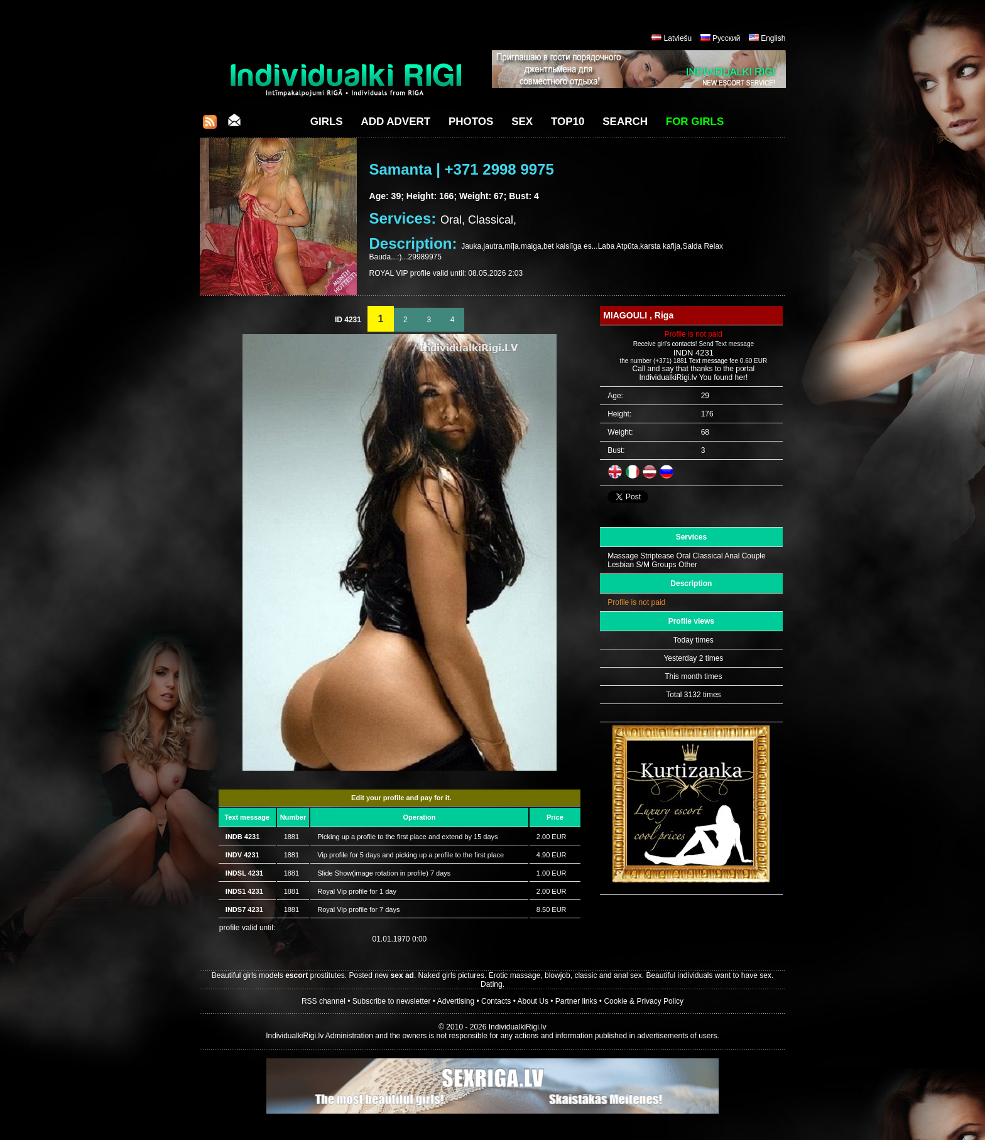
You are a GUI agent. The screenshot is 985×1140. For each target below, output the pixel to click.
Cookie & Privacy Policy (643, 1001)
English (773, 38)
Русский (726, 38)
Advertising (455, 1001)
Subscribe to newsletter (391, 1001)
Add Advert (395, 122)
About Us (533, 1001)
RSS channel (324, 1001)
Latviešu (678, 38)
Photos (471, 122)
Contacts (496, 1001)
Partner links (576, 1001)
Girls (326, 122)
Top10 (568, 122)
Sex (522, 122)
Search (625, 122)
